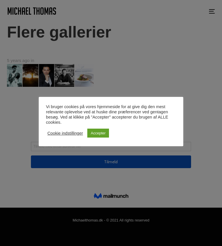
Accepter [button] (98, 133)
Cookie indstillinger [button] (65, 133)
